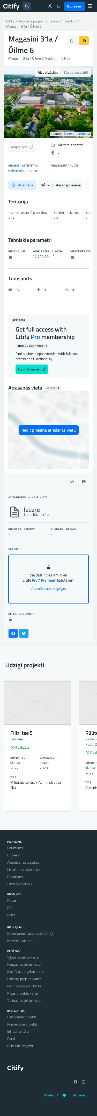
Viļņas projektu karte (23, 957)
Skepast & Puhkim (77, 134)
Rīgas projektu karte (22, 993)
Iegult (52, 388)
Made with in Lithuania (65, 1095)
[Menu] (90, 6)
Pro (9, 907)
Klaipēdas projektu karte (25, 971)
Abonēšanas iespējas (48, 588)
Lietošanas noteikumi (23, 869)
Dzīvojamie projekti (21, 1017)
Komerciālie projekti (22, 1024)
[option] (48, 102)
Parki (11, 1038)
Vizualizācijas (48, 72)
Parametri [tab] (22, 185)
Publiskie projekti (20, 1045)
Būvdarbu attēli (75, 72)
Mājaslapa (22, 147)
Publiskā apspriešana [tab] (61, 185)
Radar (11, 900)
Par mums (15, 847)
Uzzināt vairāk (32, 369)
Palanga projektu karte (24, 978)
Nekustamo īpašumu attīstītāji (30, 933)
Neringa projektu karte (24, 986)
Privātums (15, 876)
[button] (10, 102)
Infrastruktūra (18, 1031)
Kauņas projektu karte (24, 964)
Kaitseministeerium (23, 170)
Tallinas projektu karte (24, 1000)
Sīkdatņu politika (19, 884)
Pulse (11, 914)
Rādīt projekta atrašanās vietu (48, 430)
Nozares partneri (20, 940)
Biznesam (74, 6)
